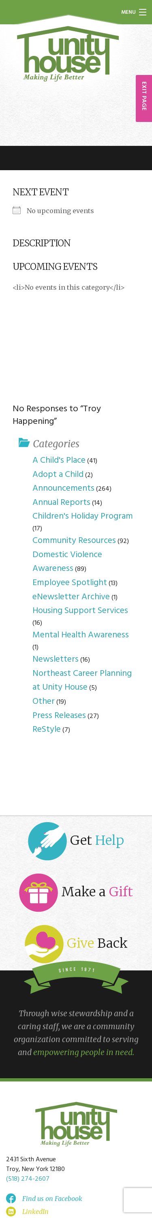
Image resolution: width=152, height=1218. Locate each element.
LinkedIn (35, 1211)
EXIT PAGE (144, 96)
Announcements (63, 488)
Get (76, 841)
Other (43, 701)
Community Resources (74, 541)
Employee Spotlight (69, 583)
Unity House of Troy (68, 54)
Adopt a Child (57, 475)
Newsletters (55, 659)
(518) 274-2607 (27, 1179)
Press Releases (59, 716)
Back (76, 944)
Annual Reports (61, 503)
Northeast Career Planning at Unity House (82, 681)
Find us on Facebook (52, 1198)
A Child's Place (59, 460)
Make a (76, 893)
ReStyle (46, 729)
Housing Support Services (80, 611)
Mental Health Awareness (80, 635)
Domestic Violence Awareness (67, 562)
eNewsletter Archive (71, 597)
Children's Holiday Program (82, 516)
